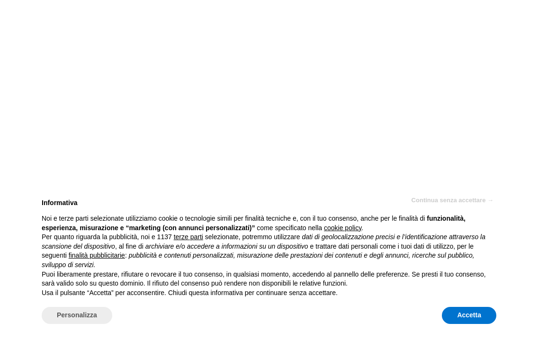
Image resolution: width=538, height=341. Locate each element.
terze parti (188, 237)
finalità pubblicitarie (97, 255)
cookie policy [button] (342, 228)
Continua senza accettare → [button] (452, 200)
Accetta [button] (469, 315)
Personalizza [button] (77, 315)
